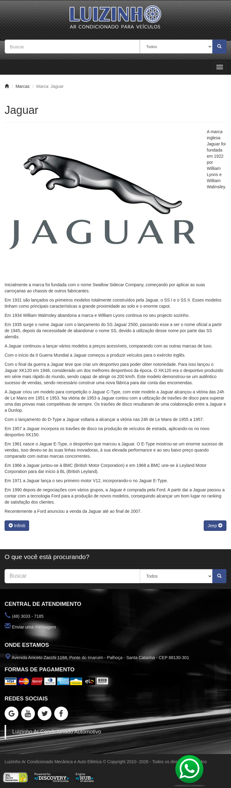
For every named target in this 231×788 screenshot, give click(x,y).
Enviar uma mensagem (34, 627)
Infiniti (17, 525)
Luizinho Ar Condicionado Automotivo (56, 732)
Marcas (23, 86)
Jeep (215, 525)
